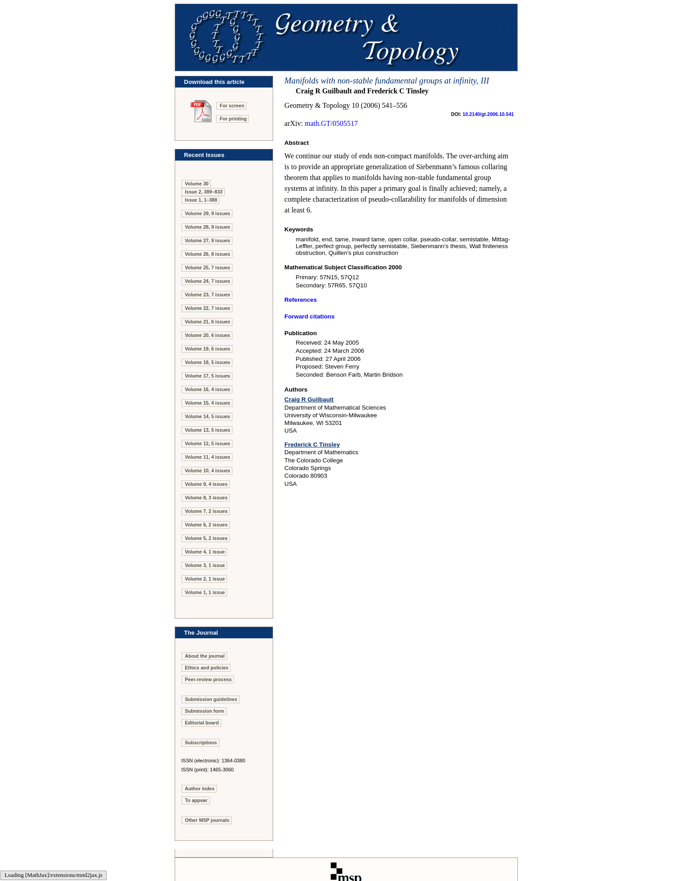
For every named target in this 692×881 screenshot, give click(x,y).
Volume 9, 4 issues (206, 484)
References (300, 299)
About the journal (205, 656)
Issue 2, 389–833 (204, 191)
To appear (196, 800)
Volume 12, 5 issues (208, 443)
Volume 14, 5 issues (208, 416)
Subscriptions (201, 742)
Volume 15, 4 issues (208, 403)
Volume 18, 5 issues (208, 362)
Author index (200, 788)
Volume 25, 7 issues (208, 267)
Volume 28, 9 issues (208, 227)
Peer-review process (208, 679)
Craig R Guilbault (309, 399)
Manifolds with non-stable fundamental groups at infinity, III (386, 80)
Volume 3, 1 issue (205, 565)
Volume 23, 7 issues (208, 294)
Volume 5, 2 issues (206, 538)
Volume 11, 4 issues (208, 457)
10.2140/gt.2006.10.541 (488, 114)
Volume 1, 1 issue (205, 592)
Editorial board (202, 722)
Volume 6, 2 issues (206, 524)
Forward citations (309, 316)
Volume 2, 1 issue (205, 578)
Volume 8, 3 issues (206, 497)
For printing (233, 118)
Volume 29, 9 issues (208, 213)
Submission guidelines (211, 699)
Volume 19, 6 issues (208, 348)
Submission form (204, 711)
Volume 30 (197, 183)
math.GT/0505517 (331, 123)
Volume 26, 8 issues (208, 254)
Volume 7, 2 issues (206, 511)
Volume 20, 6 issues (208, 335)
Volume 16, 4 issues (208, 389)
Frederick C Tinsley (312, 444)
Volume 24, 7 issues (208, 281)
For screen (232, 105)
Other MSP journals (207, 820)
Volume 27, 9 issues (208, 240)
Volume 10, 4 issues (208, 470)
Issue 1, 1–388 (201, 200)
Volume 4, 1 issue (205, 551)
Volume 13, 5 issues (208, 430)
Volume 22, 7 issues (208, 308)
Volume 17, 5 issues (208, 375)
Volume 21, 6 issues (208, 321)
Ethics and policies (207, 667)
